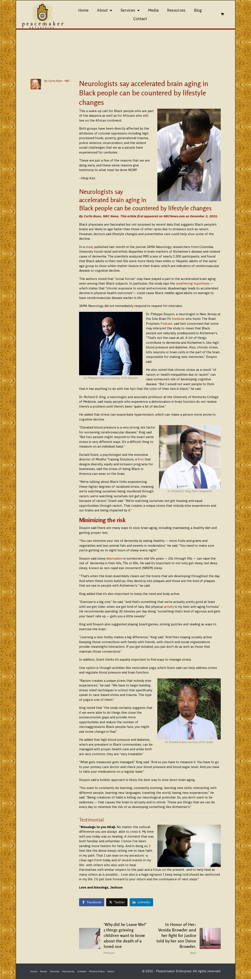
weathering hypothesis (193, 283)
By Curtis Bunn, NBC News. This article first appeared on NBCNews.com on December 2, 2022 (148, 216)
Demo (110, 971)
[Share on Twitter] (117, 902)
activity (169, 607)
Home (83, 10)
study (89, 247)
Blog (198, 10)
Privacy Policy (97, 971)
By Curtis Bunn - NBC (57, 81)
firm (141, 459)
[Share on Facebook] (91, 902)
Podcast (166, 324)
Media (153, 10)
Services (130, 10)
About (104, 10)
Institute (178, 319)
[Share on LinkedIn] (141, 902)
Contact (140, 18)
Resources (176, 10)
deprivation (114, 558)
